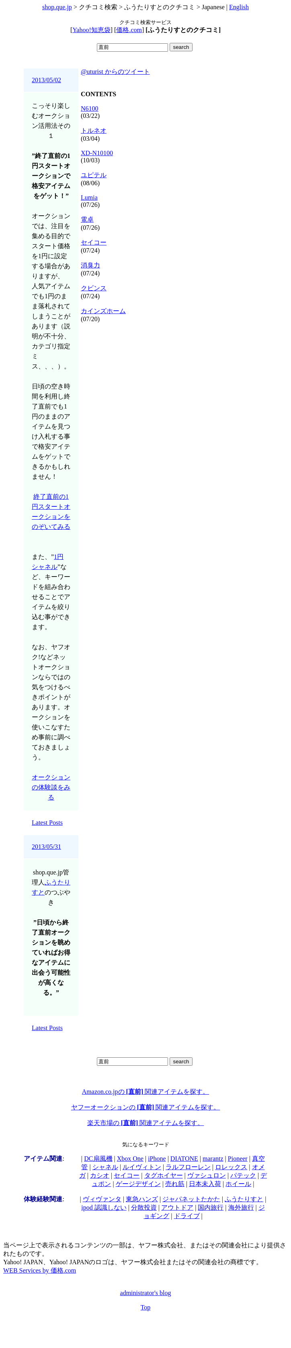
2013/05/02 (46, 80)
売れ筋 (174, 1183)
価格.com (129, 29)
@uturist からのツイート (115, 71)
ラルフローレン (188, 1167)
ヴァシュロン (206, 1175)
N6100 (89, 108)
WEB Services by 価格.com (39, 1270)
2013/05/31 (46, 846)
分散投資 (144, 1207)
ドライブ (187, 1215)
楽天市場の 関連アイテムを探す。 (145, 1122)
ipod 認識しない (103, 1207)
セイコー (94, 242)
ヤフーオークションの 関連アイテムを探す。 (145, 1107)
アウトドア (177, 1207)
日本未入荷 (205, 1183)
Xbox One (130, 1158)
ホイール (238, 1183)
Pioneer (238, 1158)
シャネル (105, 1167)
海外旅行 (241, 1207)
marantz (213, 1158)
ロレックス (231, 1167)
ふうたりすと (244, 1199)
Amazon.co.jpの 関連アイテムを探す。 (145, 1091)
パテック (243, 1175)
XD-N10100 (97, 153)
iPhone (157, 1158)
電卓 (87, 219)
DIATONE (184, 1158)
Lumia (89, 197)
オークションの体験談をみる (51, 787)
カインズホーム (103, 311)
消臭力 (90, 265)
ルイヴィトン (142, 1167)
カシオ (99, 1175)
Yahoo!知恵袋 (91, 29)
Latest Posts (47, 822)
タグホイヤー (163, 1175)
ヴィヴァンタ (102, 1199)
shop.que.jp (57, 7)
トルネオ (94, 130)
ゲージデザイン (138, 1183)
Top (146, 1307)
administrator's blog (145, 1292)
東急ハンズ (142, 1199)
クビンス (94, 288)
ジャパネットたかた (191, 1199)
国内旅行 (210, 1207)
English (239, 7)
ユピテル (94, 175)
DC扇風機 (98, 1158)
